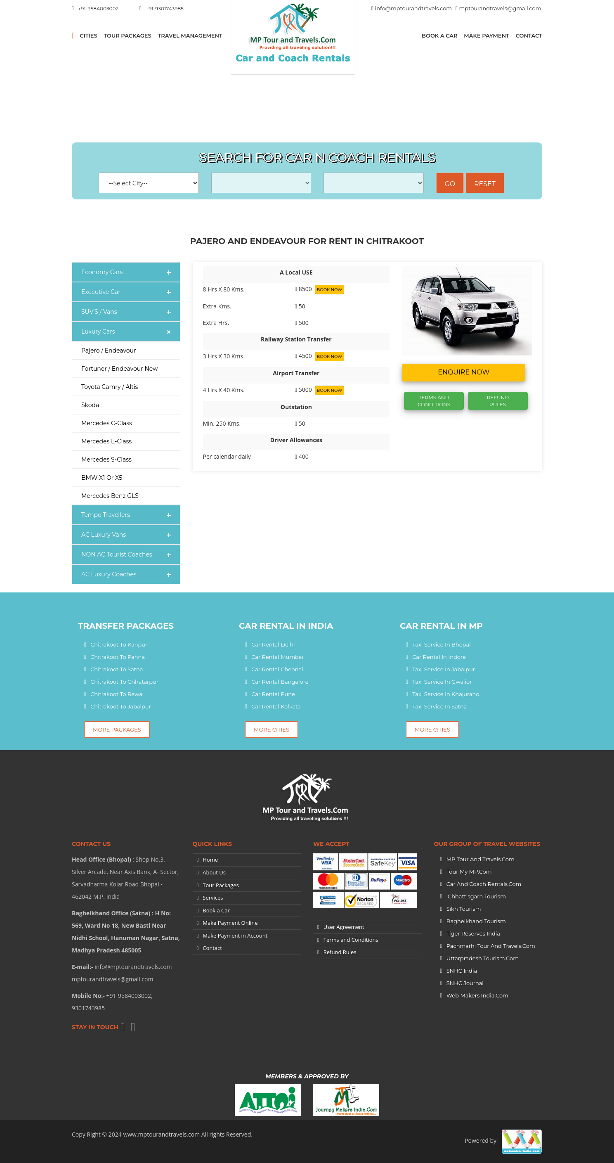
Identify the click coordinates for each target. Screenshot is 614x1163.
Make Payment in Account (235, 935)
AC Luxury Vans (103, 534)
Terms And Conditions (434, 400)
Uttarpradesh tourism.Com (482, 958)
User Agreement (344, 927)
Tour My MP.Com (469, 871)
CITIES (88, 35)
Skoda (90, 405)
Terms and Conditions (351, 939)
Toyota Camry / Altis (109, 387)
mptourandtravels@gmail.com (500, 8)
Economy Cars (102, 272)
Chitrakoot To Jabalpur (120, 706)
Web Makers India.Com (477, 995)
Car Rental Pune (273, 694)
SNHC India (461, 970)
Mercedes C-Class (106, 423)
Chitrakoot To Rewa (116, 694)
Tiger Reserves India (473, 933)
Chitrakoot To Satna (116, 669)
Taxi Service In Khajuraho (445, 694)
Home (210, 859)
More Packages (117, 729)
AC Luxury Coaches (109, 574)
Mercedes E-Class (106, 441)
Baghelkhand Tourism (476, 921)
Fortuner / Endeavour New (119, 368)
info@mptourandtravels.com (413, 8)
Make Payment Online (230, 922)
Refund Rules (498, 400)
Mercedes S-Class (106, 459)
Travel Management (190, 35)
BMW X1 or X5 (101, 477)
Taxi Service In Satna (439, 706)
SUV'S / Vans (99, 311)
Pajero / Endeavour (108, 350)
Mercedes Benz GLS (110, 496)
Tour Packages (127, 35)
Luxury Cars (98, 331)
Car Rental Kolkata (276, 706)
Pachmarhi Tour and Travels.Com (490, 946)
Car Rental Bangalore (279, 681)
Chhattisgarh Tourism (476, 896)
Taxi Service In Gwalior (442, 681)
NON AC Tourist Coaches (116, 554)
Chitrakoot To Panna (117, 657)
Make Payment (486, 35)
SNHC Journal (465, 983)
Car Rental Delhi (273, 644)
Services (213, 897)
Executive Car (100, 292)
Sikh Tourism (463, 908)
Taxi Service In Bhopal (441, 644)
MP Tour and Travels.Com (480, 859)
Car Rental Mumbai (277, 657)
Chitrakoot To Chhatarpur (124, 681)
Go (450, 184)
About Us (214, 872)
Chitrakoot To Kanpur (118, 644)
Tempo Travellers (105, 515)
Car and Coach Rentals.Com (484, 884)
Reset (485, 184)
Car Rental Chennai (277, 669)
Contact (529, 35)
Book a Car (440, 35)
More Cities (271, 729)
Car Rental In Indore (439, 657)
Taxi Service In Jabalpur (443, 669)
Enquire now (463, 372)
